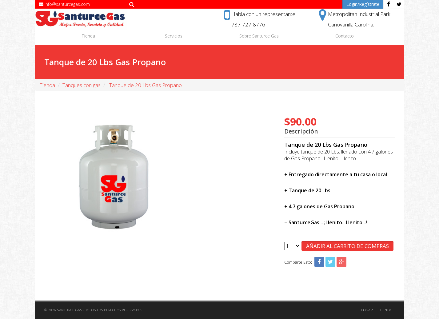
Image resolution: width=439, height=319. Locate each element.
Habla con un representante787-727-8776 (259, 18)
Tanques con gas (81, 85)
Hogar (367, 310)
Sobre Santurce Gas (259, 36)
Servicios (173, 36)
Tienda (88, 36)
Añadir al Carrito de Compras (347, 245)
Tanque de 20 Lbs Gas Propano (145, 85)
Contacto (344, 36)
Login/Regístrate (362, 4)
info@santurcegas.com (64, 4)
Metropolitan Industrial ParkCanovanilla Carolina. (354, 18)
